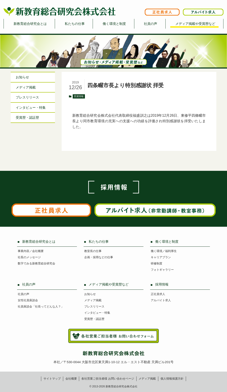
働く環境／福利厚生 (164, 251)
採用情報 (161, 284)
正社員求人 (158, 294)
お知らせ (22, 77)
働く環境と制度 (114, 24)
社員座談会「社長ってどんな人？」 (41, 306)
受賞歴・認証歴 (27, 117)
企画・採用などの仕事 (98, 257)
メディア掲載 (26, 87)
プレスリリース (27, 97)
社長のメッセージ (29, 257)
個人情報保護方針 (172, 378)
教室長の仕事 (93, 251)
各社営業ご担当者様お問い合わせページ (107, 378)
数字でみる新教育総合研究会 (36, 263)
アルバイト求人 (161, 300)
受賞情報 (79, 96)
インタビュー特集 (31, 107)
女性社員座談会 (28, 300)
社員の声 (150, 24)
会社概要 (71, 378)
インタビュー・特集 (97, 312)
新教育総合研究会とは (30, 24)
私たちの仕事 (75, 24)
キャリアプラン (161, 257)
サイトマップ (52, 378)
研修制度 (156, 263)
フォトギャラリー (162, 269)
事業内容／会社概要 (31, 251)
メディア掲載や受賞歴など (195, 24)
